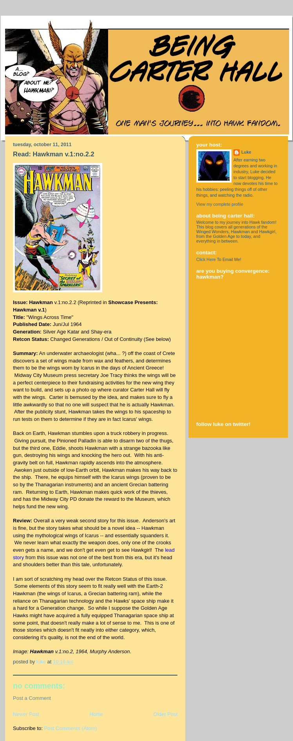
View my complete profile (219, 204)
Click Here (206, 259)
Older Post (165, 714)
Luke (246, 152)
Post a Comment (32, 698)
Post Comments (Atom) (70, 728)
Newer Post (26, 714)
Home (96, 714)
